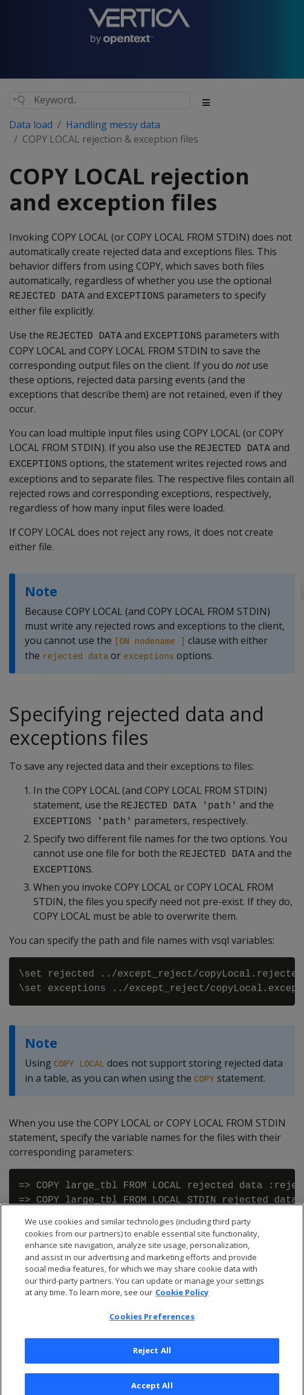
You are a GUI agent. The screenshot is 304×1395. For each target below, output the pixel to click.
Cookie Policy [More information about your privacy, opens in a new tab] (182, 1298)
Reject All (152, 1356)
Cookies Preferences (151, 1321)
